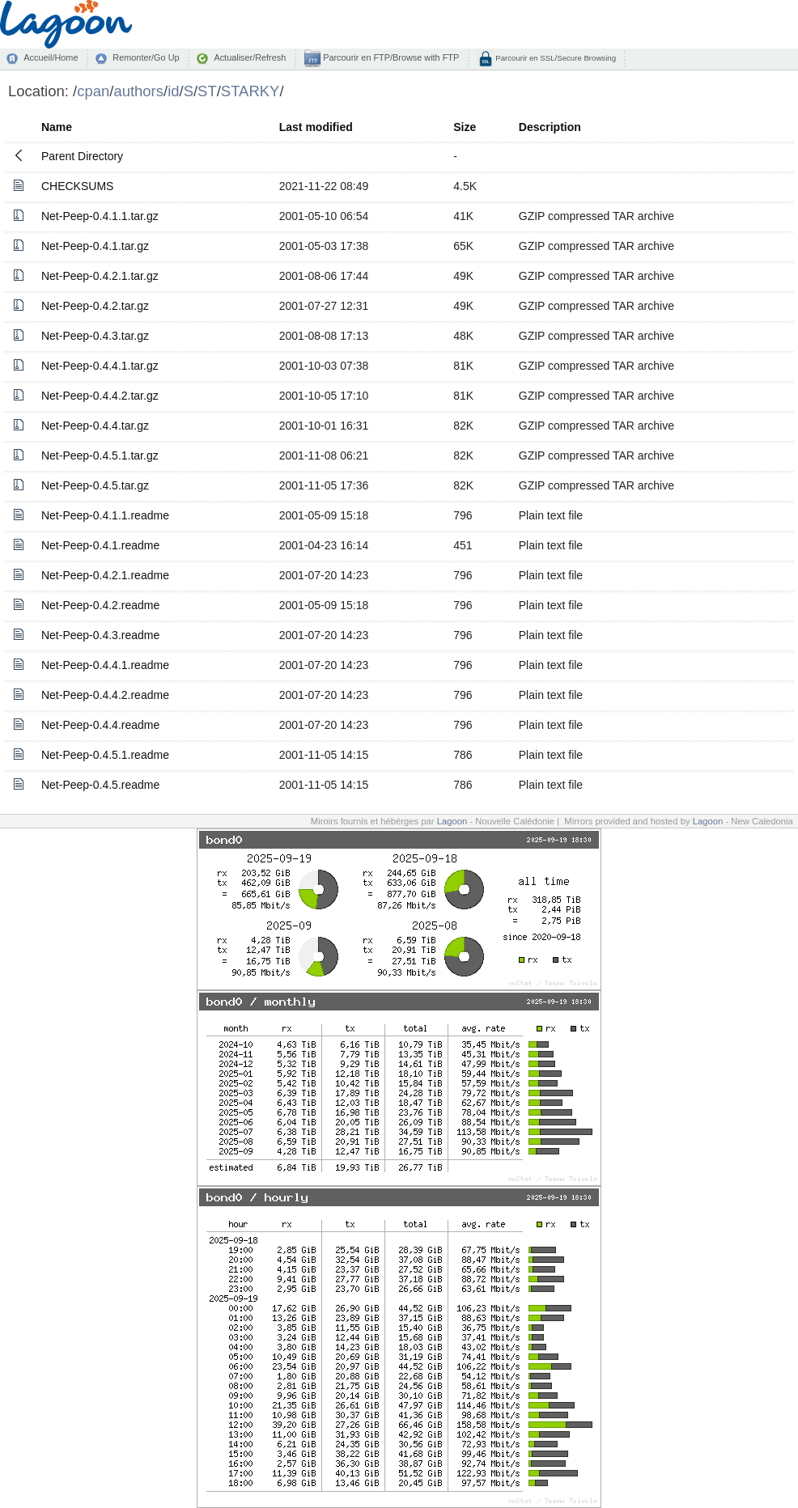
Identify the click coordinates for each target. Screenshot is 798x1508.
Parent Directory (82, 156)
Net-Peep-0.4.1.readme (100, 545)
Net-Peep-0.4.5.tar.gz (95, 485)
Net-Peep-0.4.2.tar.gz (95, 305)
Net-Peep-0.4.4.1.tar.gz (100, 365)
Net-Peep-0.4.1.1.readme (105, 515)
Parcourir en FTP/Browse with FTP (389, 57)
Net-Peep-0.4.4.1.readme (105, 665)
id (173, 91)
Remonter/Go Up (145, 57)
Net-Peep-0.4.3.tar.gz (95, 335)
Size (464, 127)
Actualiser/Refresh (250, 57)
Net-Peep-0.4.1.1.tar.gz (100, 216)
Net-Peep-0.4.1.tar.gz (95, 245)
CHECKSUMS (77, 186)
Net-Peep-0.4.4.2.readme (105, 694)
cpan (93, 91)
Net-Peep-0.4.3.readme (100, 635)
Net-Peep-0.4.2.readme (100, 605)
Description (550, 127)
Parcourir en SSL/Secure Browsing (555, 57)
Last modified (316, 127)
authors (138, 91)
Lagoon (452, 821)
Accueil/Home (50, 57)
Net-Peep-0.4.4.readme (100, 724)
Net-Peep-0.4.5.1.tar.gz (100, 455)
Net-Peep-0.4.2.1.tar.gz (100, 275)
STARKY (250, 91)
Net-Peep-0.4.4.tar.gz (95, 425)
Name (56, 127)
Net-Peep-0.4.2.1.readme (105, 575)
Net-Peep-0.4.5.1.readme (105, 754)
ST (207, 91)
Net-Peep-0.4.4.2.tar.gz (100, 395)
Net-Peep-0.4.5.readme (100, 784)
